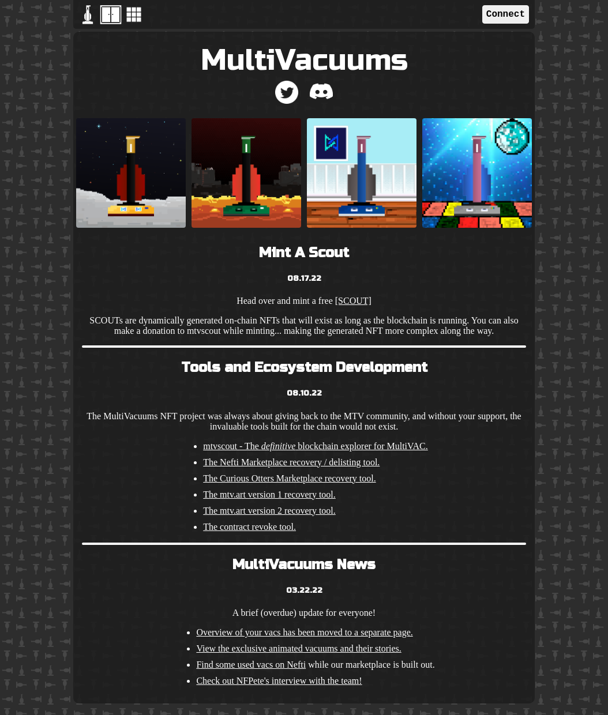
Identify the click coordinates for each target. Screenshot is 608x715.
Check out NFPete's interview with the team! (279, 681)
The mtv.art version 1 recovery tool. (269, 494)
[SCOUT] (353, 301)
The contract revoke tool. (249, 527)
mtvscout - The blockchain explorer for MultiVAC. (315, 446)
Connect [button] (505, 14)
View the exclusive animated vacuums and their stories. (298, 648)
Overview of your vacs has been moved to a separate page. (304, 632)
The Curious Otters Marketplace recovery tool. (289, 478)
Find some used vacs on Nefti (251, 664)
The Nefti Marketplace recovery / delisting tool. (291, 462)
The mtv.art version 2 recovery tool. (269, 510)
